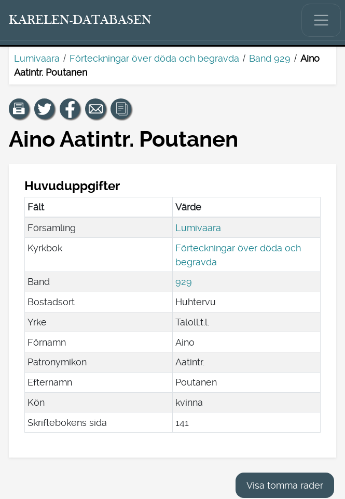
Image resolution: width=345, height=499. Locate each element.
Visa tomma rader (284, 485)
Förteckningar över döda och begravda (154, 58)
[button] (19, 108)
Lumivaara (37, 58)
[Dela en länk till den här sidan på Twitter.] (44, 108)
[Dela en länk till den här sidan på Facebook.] (70, 108)
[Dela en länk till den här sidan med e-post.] (95, 108)
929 (183, 281)
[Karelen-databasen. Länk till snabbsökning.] (80, 20)
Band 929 (270, 58)
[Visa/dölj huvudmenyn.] (321, 20)
